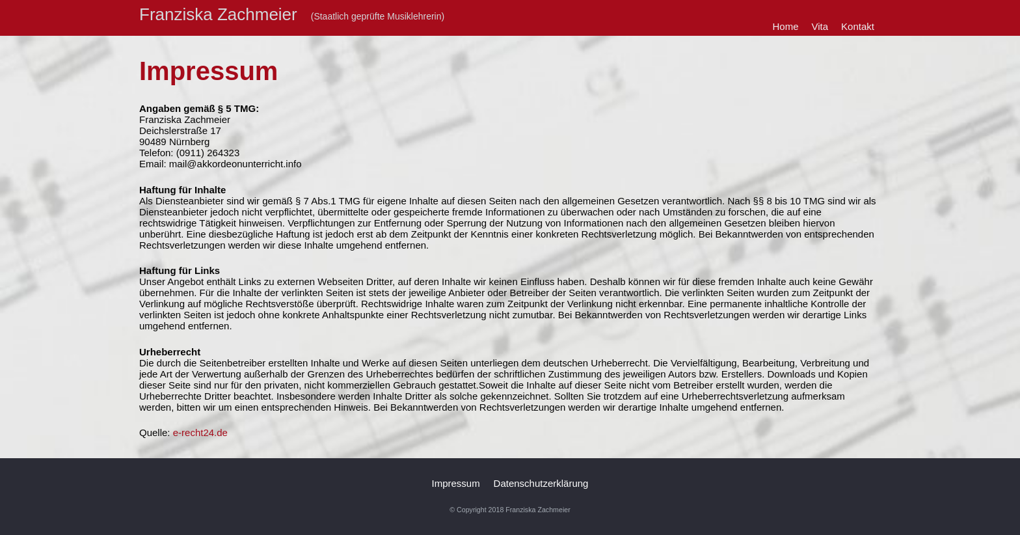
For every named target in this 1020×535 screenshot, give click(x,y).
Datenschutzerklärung (541, 483)
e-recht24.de (200, 432)
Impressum (456, 483)
